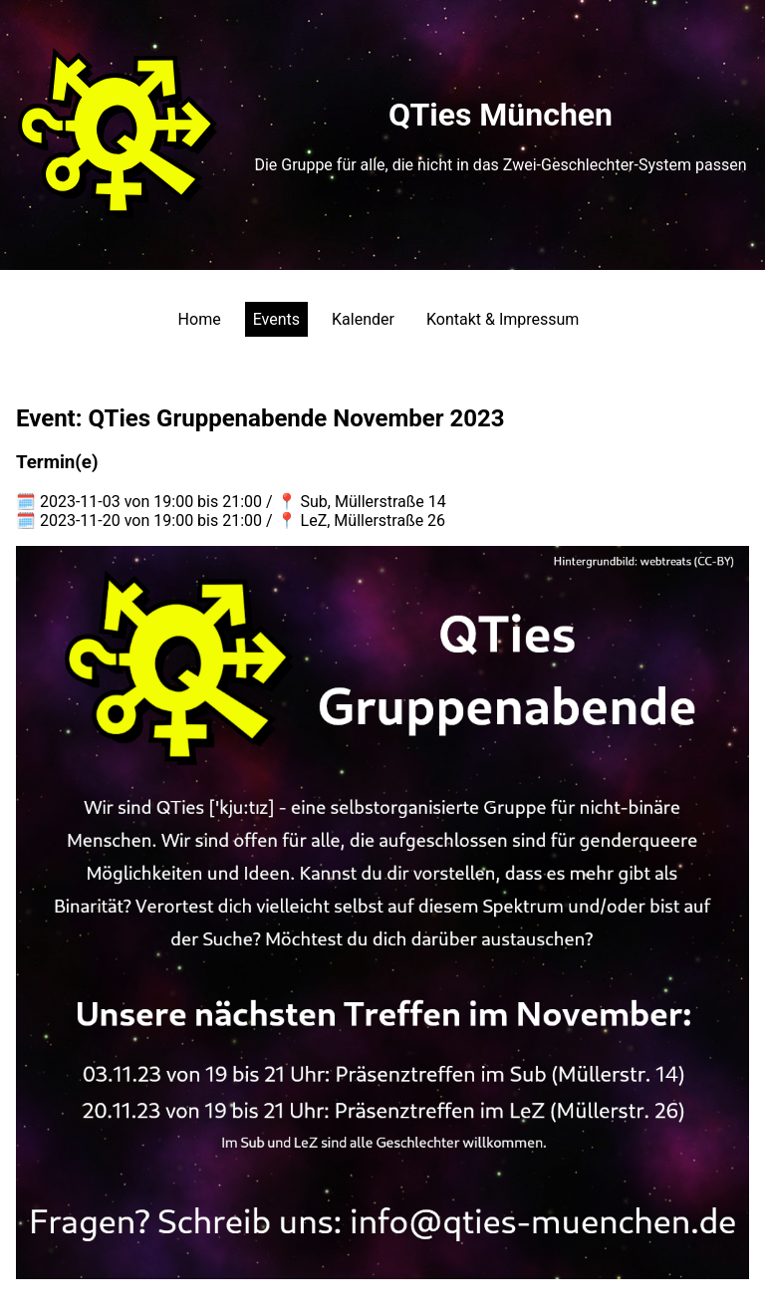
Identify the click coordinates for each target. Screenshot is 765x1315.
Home (199, 319)
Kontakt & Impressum (502, 319)
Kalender (363, 319)
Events (276, 319)
